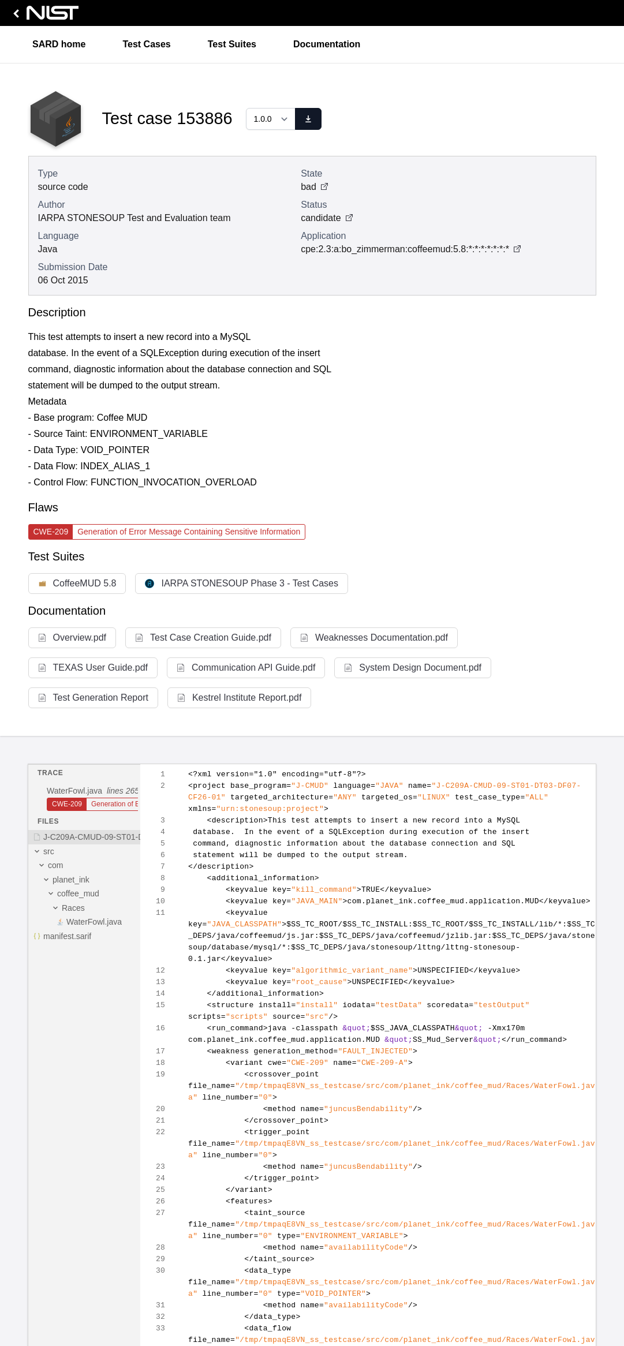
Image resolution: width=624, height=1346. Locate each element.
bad (314, 187)
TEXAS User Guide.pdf (93, 667)
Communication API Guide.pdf (246, 667)
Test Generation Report (93, 697)
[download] (308, 119)
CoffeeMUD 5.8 (77, 583)
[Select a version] (271, 119)
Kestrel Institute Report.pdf (239, 697)
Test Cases (146, 44)
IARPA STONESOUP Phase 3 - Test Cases (241, 583)
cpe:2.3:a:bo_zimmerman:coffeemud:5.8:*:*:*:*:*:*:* (405, 249)
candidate (326, 218)
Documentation (326, 44)
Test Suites (232, 44)
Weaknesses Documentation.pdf (374, 637)
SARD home (58, 44)
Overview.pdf (72, 637)
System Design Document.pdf (412, 667)
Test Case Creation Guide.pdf (203, 637)
